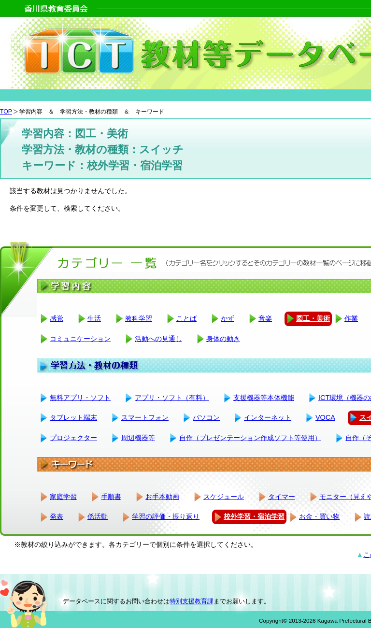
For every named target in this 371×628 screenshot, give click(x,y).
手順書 (111, 496)
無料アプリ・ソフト (80, 397)
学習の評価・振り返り (166, 516)
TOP (6, 111)
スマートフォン (145, 417)
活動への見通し (158, 339)
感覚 (56, 318)
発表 (56, 516)
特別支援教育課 (192, 601)
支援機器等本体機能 (263, 397)
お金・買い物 (319, 516)
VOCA (325, 417)
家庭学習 (63, 496)
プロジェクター (73, 438)
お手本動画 (162, 496)
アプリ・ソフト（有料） (172, 397)
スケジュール (223, 496)
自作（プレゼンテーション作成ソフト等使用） (250, 438)
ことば (186, 318)
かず (227, 318)
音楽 (265, 318)
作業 (351, 318)
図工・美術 (313, 318)
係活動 (97, 516)
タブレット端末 (73, 417)
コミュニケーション (80, 339)
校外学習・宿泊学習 (254, 516)
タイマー (281, 496)
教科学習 (138, 318)
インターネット (267, 417)
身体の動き (223, 339)
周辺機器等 (138, 438)
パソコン (206, 417)
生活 (94, 318)
